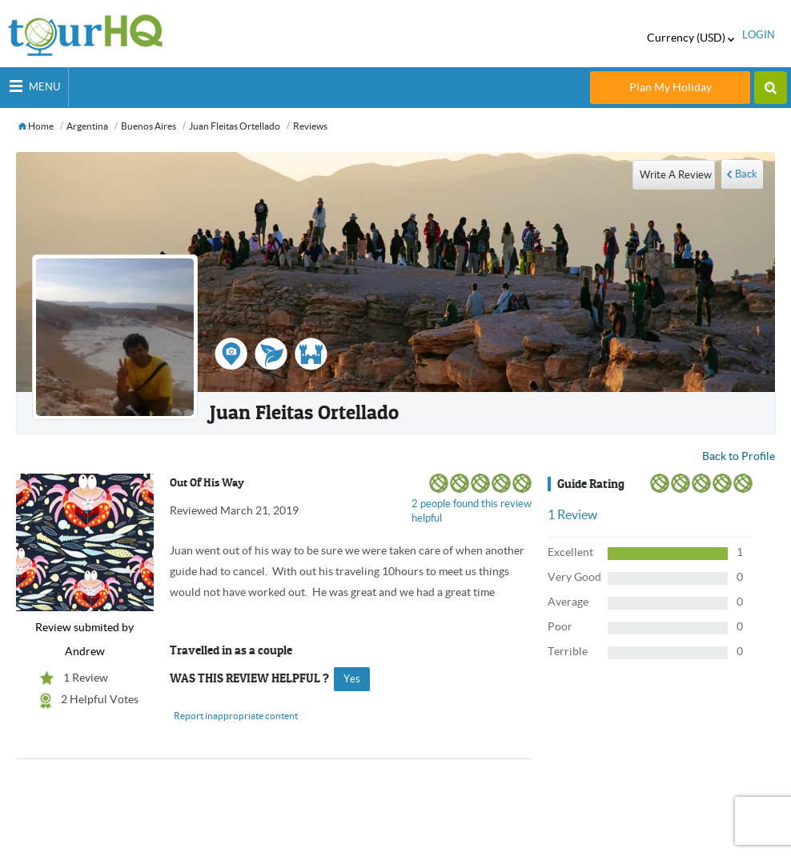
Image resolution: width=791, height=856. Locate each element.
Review (572, 514)
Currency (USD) (690, 37)
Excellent (570, 552)
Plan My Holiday (670, 87)
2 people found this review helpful (472, 511)
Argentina (87, 126)
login (758, 35)
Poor (560, 626)
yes (351, 679)
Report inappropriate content (236, 715)
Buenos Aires (148, 126)
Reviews (310, 126)
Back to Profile (738, 456)
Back (746, 174)
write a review (676, 175)
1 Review (85, 677)
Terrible (568, 651)
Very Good (574, 576)
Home (36, 126)
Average (568, 601)
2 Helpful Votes (100, 699)
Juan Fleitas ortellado (234, 126)
